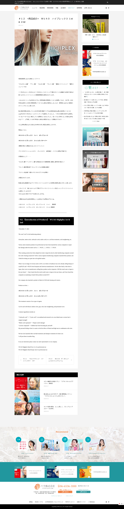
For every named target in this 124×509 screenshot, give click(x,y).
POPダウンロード (69, 502)
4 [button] (97, 39)
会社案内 (63, 8)
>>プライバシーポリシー (56, 495)
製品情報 (42, 8)
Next (98, 121)
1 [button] (92, 39)
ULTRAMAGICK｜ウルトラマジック (54, 502)
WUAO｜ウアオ (39, 502)
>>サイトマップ (69, 495)
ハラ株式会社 (91, 502)
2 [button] (94, 39)
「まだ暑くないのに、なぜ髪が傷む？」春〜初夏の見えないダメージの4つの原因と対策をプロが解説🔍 (96, 94)
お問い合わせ (88, 8)
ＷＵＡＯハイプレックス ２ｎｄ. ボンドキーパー (33, 140)
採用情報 (79, 8)
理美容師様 (50, 8)
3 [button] (95, 39)
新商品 (31, 502)
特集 (57, 8)
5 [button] (98, 39)
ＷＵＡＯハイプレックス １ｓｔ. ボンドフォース (33, 135)
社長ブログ (71, 8)
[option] (96, 29)
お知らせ (18, 467)
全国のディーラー (81, 502)
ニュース (34, 8)
